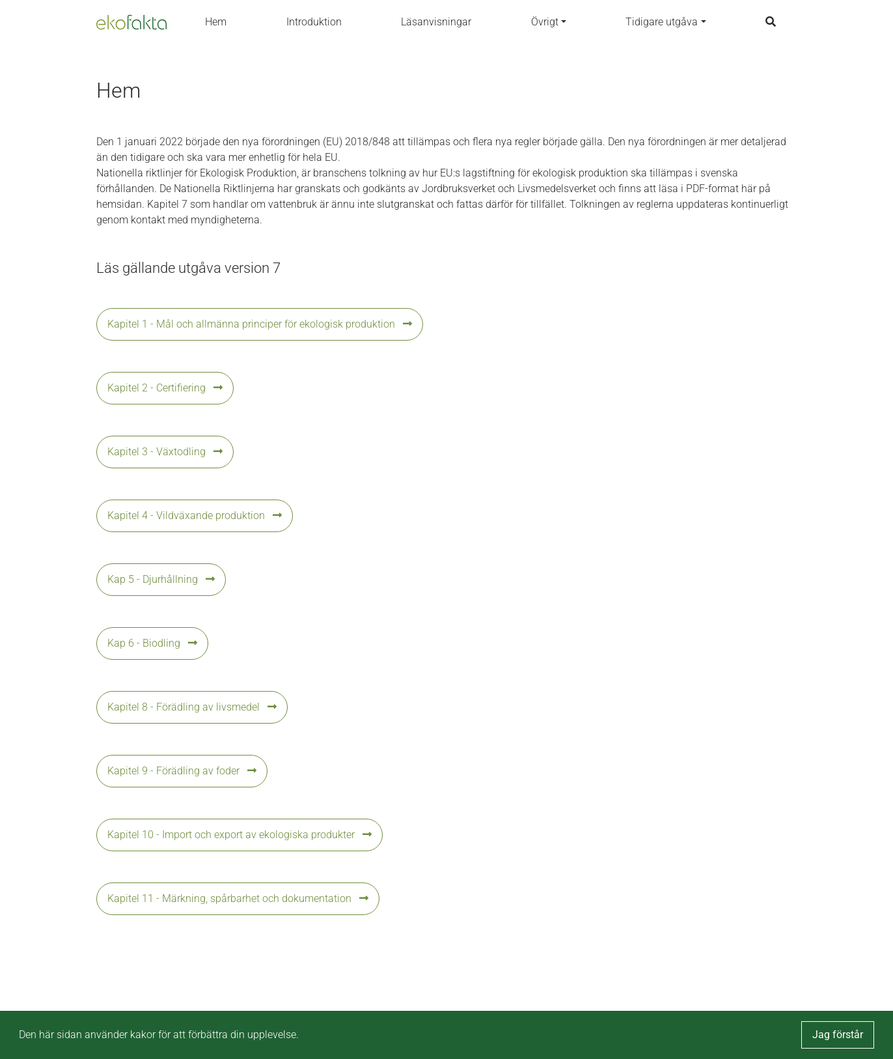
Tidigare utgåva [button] (661, 22)
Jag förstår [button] (837, 1034)
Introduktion (314, 22)
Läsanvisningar (436, 22)
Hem (216, 22)
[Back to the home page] (131, 22)
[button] (446, 324)
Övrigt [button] (544, 22)
